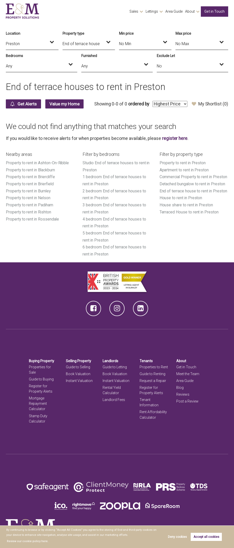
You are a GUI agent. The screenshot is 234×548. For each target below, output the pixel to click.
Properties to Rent (154, 365)
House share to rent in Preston (186, 204)
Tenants (146, 359)
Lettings (152, 11)
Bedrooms (14, 56)
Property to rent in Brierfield (30, 183)
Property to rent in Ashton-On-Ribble (38, 162)
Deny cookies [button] (177, 537)
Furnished (89, 56)
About (190, 11)
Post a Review (187, 399)
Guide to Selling (78, 365)
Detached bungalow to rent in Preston (193, 183)
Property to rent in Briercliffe (31, 176)
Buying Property (42, 359)
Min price (126, 33)
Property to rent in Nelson (28, 197)
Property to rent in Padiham (30, 204)
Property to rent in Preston (183, 162)
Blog (180, 385)
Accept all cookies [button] (206, 537)
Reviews (182, 392)
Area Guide (174, 11)
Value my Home (66, 103)
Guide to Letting (115, 365)
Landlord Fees (114, 397)
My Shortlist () (209, 103)
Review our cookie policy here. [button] (26, 541)
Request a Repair (153, 378)
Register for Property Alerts (40, 386)
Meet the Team (187, 372)
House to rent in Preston (181, 197)
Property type (73, 33)
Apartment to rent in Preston (184, 169)
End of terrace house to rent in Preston (193, 190)
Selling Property (78, 359)
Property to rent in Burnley (28, 190)
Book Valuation (78, 372)
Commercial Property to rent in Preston (194, 176)
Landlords (111, 359)
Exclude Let (166, 56)
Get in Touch (214, 11)
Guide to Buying (41, 377)
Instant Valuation (79, 378)
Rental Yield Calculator (112, 388)
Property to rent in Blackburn (30, 169)
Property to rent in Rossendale (32, 217)
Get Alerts (24, 103)
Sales (133, 11)
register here (174, 138)
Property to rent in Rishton (29, 211)
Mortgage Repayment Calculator (38, 401)
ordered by (138, 103)
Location (13, 33)
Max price (183, 33)
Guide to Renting (152, 372)
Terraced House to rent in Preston (189, 211)
